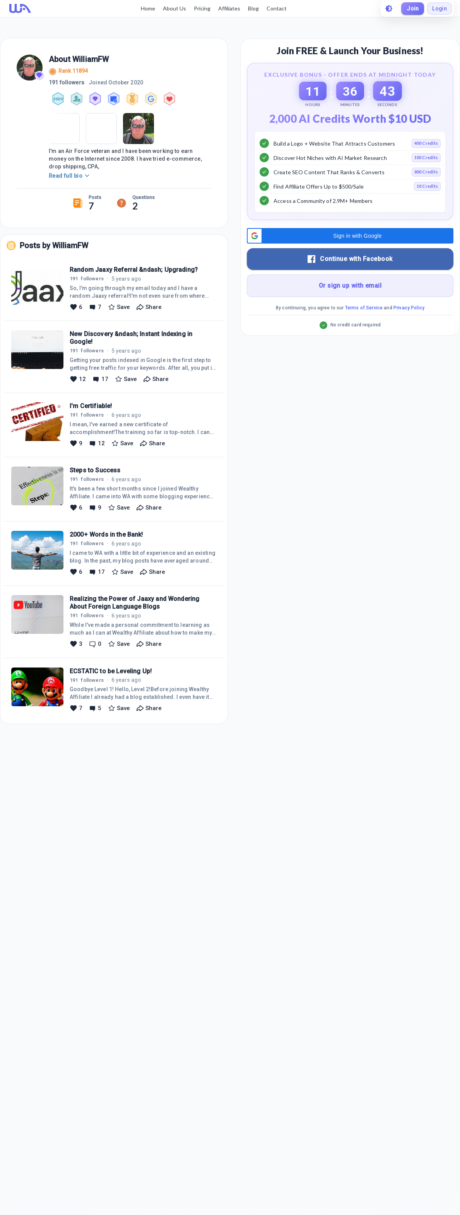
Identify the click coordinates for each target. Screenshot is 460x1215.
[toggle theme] (388, 8)
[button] (350, 255)
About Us (174, 8)
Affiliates (229, 8)
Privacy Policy (408, 327)
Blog (253, 8)
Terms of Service (364, 327)
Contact (276, 8)
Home (147, 8)
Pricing (201, 8)
